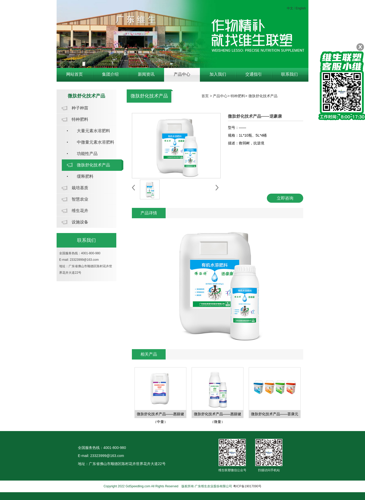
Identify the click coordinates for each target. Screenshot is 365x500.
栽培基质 (80, 188)
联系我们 (289, 74)
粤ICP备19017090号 (247, 486)
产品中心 (182, 74)
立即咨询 (285, 198)
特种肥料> (239, 96)
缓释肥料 (85, 176)
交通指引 (253, 74)
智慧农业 (80, 199)
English (301, 8)
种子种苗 (80, 108)
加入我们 (217, 74)
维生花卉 (80, 210)
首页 (205, 96)
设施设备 (80, 222)
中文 (290, 8)
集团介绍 (110, 74)
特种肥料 (80, 119)
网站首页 (74, 74)
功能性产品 (87, 153)
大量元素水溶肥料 (93, 131)
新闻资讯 (146, 74)
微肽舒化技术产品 (93, 165)
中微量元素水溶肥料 (95, 142)
